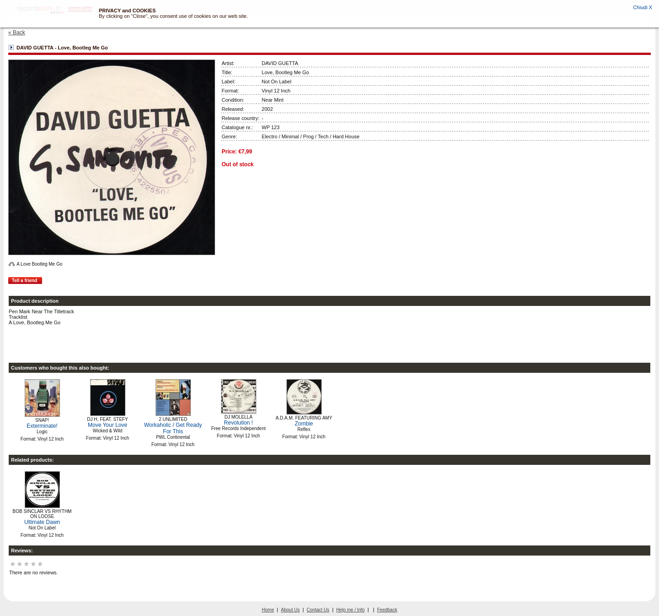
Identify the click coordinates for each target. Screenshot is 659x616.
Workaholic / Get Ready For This (173, 428)
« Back (16, 32)
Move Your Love (107, 425)
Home (268, 609)
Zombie (304, 423)
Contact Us (318, 609)
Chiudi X (642, 7)
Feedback (387, 609)
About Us (290, 609)
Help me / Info (350, 609)
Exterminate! (42, 426)
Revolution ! (238, 423)
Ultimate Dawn (42, 522)
